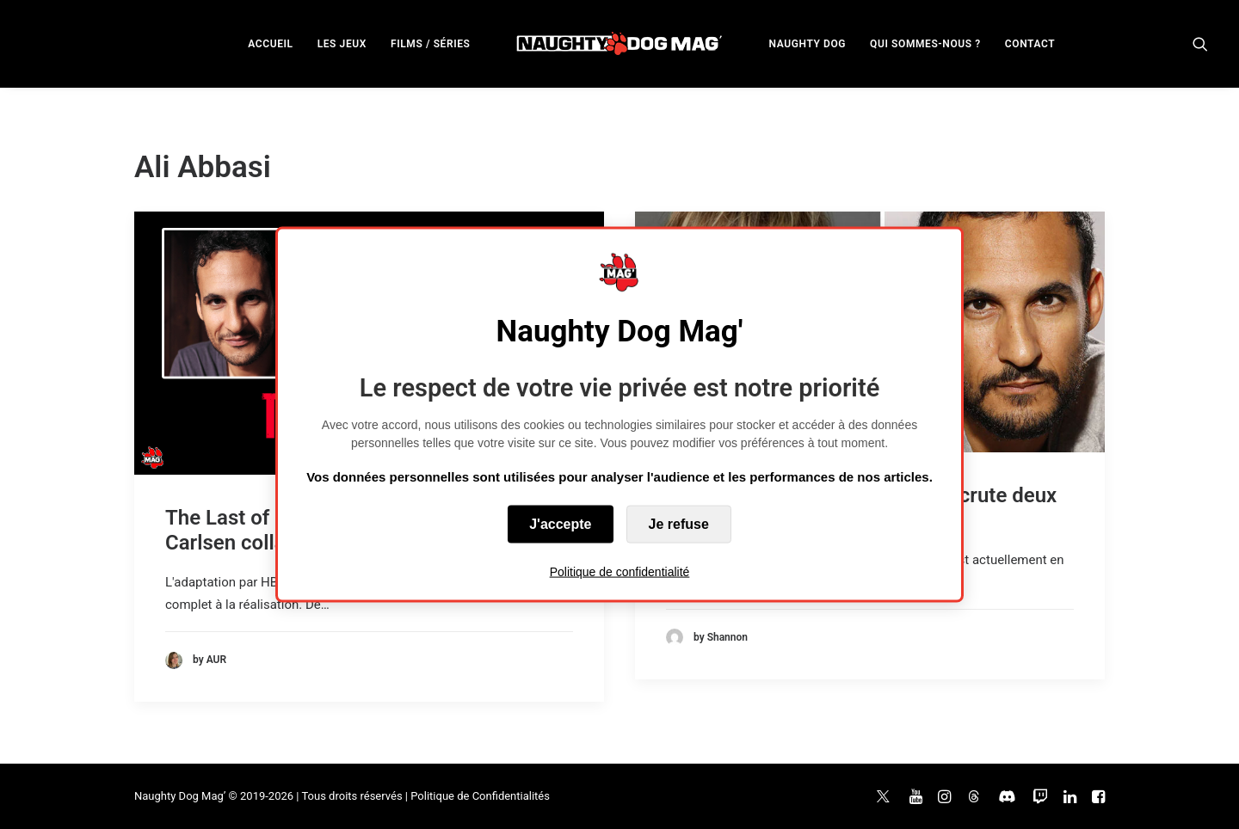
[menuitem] (270, 43)
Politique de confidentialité (620, 571)
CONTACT (1030, 44)
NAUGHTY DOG (808, 44)
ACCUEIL (270, 44)
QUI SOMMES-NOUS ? (925, 44)
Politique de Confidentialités (480, 795)
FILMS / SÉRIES (431, 44)
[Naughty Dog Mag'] (620, 43)
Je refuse (679, 523)
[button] (1200, 43)
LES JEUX (342, 44)
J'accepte (560, 523)
